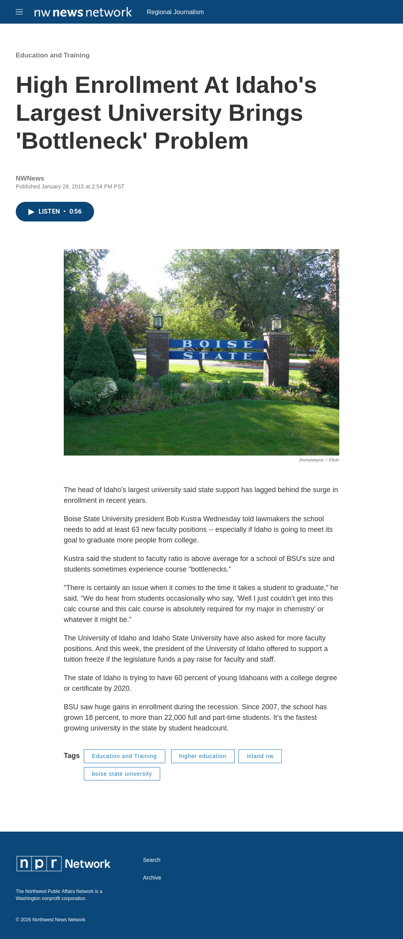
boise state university (122, 774)
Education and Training (53, 55)
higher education (203, 756)
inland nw (260, 756)
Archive (152, 878)
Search (151, 860)
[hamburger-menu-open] (19, 12)
